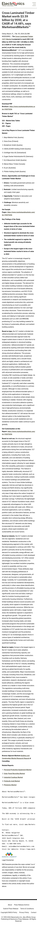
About (10, 905)
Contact (33, 912)
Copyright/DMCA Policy (9, 912)
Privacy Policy (24, 912)
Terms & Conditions (27, 909)
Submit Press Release (10, 909)
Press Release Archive (21, 905)
